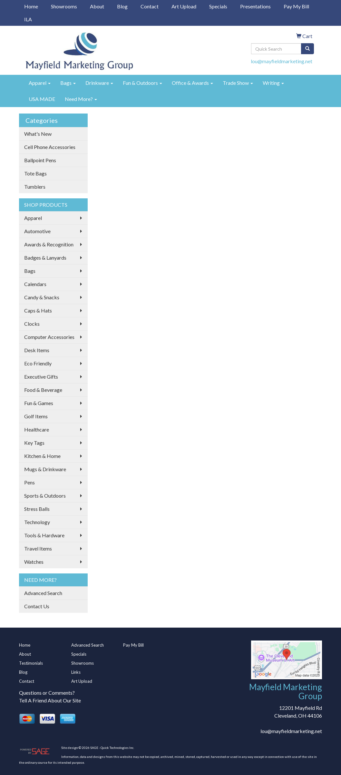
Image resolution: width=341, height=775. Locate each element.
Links (76, 672)
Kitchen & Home (42, 456)
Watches (34, 562)
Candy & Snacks (41, 297)
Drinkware (99, 83)
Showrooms (64, 6)
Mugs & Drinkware (45, 469)
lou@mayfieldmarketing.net (281, 61)
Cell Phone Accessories (49, 147)
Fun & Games (38, 403)
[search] (307, 48)
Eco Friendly (38, 363)
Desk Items (36, 350)
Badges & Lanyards (45, 257)
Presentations (255, 6)
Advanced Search (43, 593)
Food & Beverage (43, 390)
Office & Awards (192, 83)
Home (31, 6)
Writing (273, 83)
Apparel (40, 83)
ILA (28, 19)
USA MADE (42, 99)
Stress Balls (37, 509)
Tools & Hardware (44, 535)
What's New (38, 134)
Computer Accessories (49, 337)
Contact (150, 6)
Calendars (35, 284)
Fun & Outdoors (142, 83)
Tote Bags (35, 173)
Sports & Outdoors (45, 495)
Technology (37, 522)
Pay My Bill (296, 6)
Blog (122, 6)
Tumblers (34, 187)
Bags (68, 83)
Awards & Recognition (48, 244)
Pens (29, 482)
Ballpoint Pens (40, 160)
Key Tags (34, 443)
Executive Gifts (41, 376)
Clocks (32, 324)
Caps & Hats (38, 310)
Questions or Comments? (47, 693)
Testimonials (31, 663)
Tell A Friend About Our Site (50, 700)
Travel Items (38, 548)
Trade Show (238, 83)
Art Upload (183, 6)
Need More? (81, 99)
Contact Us (36, 606)
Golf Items (36, 416)
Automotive (37, 231)
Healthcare (36, 429)
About (97, 6)
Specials (218, 6)
